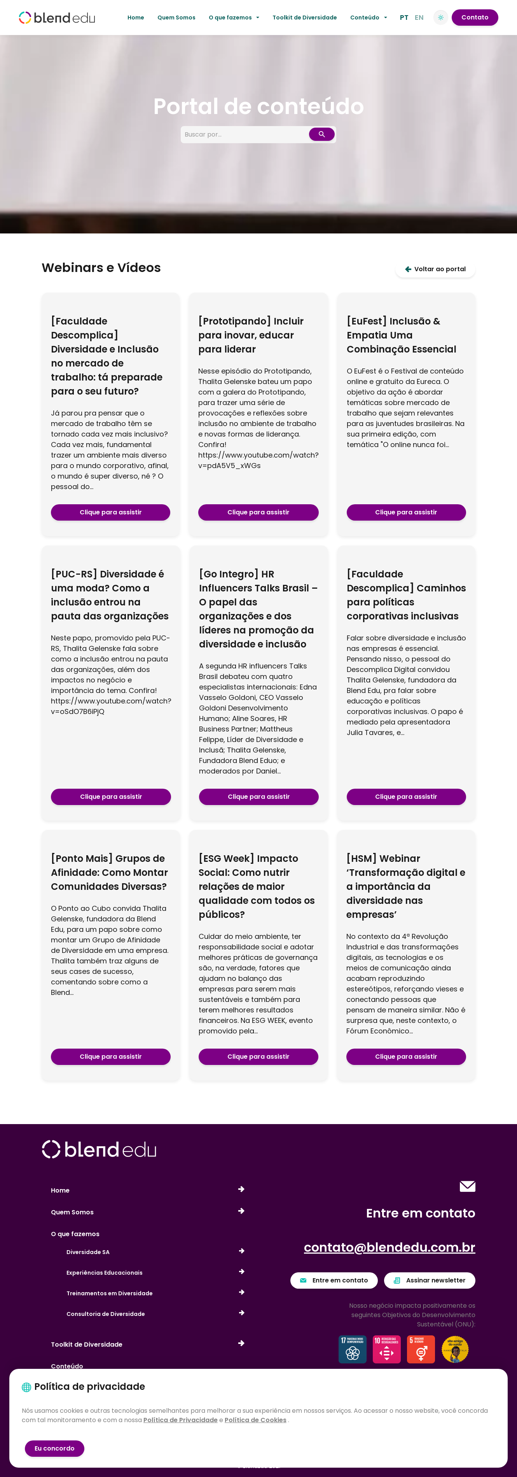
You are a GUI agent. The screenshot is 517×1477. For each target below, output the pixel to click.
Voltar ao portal (435, 269)
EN (419, 17)
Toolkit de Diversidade (304, 17)
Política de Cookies (255, 1420)
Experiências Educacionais (155, 1273)
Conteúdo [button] (364, 17)
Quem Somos (176, 17)
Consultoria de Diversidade (155, 1314)
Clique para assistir (111, 512)
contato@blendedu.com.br (389, 1247)
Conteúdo (67, 1366)
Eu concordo (55, 1448)
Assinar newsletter (430, 1280)
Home (136, 17)
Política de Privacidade (180, 1420)
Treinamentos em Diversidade (155, 1293)
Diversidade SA (155, 1252)
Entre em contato (334, 1280)
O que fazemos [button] (230, 17)
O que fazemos (75, 1234)
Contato (475, 17)
